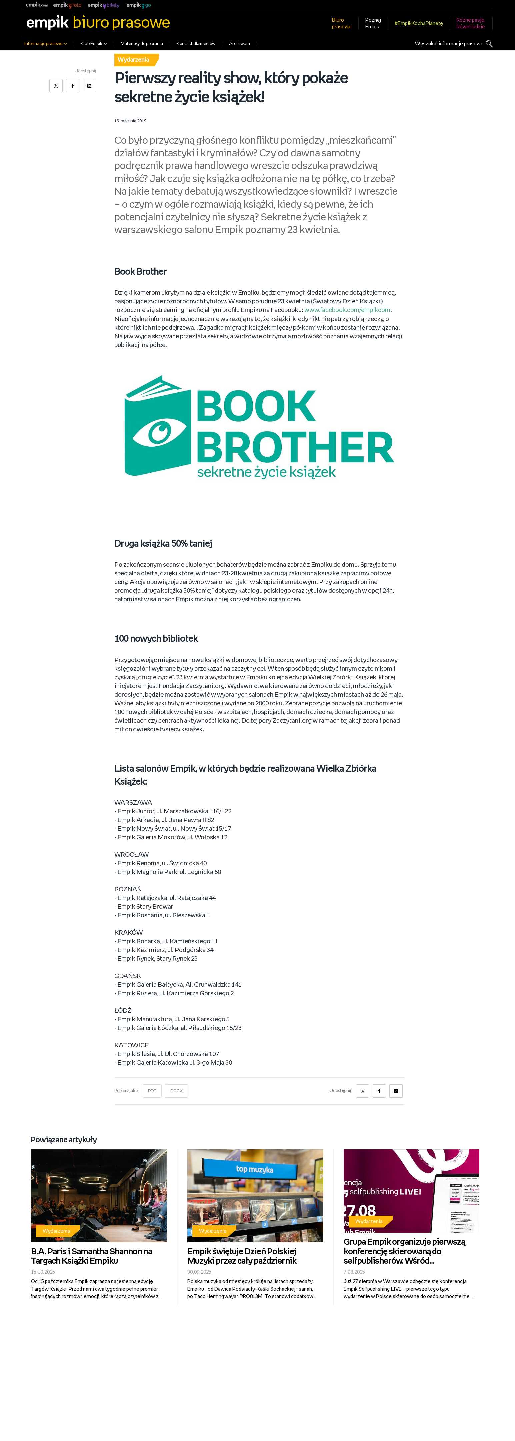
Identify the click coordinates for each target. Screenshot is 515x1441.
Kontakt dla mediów (196, 44)
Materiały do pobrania (142, 44)
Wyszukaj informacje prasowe (449, 43)
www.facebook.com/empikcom (348, 310)
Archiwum (239, 44)
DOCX (176, 1091)
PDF (152, 1091)
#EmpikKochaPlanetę (419, 23)
